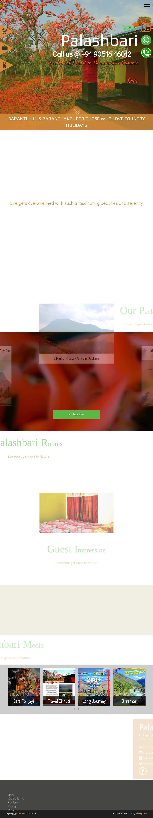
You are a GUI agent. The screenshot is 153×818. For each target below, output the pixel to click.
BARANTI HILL (23, 118)
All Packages (76, 414)
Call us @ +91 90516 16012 (92, 54)
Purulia (101, 62)
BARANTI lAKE (57, 118)
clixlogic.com (141, 813)
